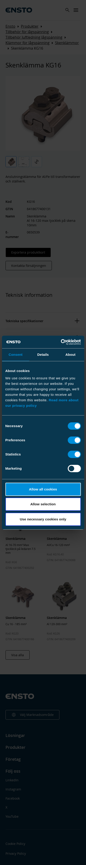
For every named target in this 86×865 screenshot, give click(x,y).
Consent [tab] (15, 354)
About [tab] (70, 354)
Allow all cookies (43, 489)
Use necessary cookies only (43, 519)
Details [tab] (43, 354)
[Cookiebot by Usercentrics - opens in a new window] (61, 342)
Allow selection (43, 504)
